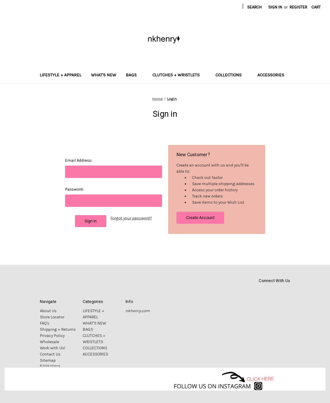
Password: (74, 189)
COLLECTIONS (231, 75)
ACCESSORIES (273, 75)
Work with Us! (52, 347)
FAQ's (44, 323)
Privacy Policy (52, 335)
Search (254, 7)
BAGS (134, 75)
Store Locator (52, 317)
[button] (165, 379)
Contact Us (50, 354)
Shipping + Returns (58, 329)
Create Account (200, 217)
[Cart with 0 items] (316, 7)
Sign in (275, 7)
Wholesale (49, 341)
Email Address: (78, 160)
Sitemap (48, 360)
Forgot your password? (131, 218)
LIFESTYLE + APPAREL (60, 75)
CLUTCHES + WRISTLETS (179, 75)
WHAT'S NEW (103, 75)
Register (298, 7)
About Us (48, 310)
